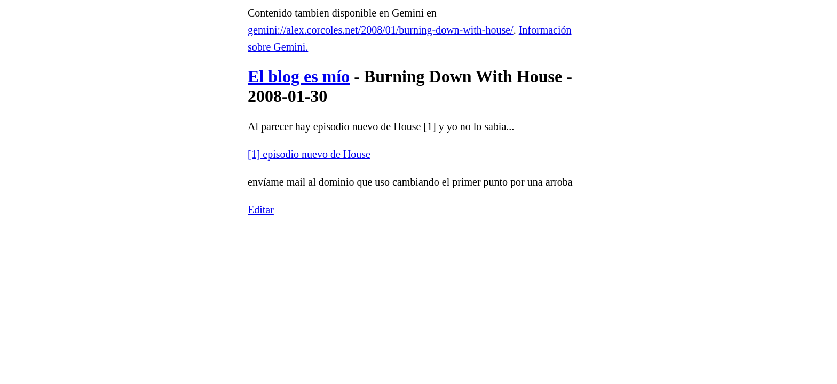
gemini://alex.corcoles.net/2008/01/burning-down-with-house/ (381, 30)
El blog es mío (299, 76)
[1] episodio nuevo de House (309, 154)
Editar (261, 209)
